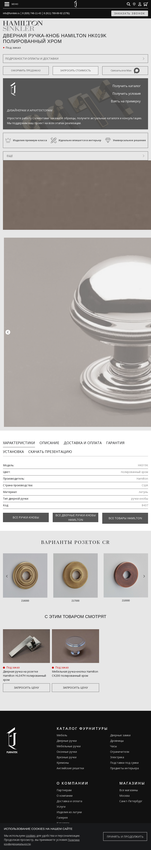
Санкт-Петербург (130, 796)
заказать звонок (129, 13)
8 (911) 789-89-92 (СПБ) (57, 13)
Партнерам (64, 785)
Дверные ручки (67, 736)
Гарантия (115, 439)
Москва (124, 791)
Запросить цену (26, 683)
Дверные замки (120, 730)
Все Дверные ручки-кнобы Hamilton (75, 514)
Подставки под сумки (124, 758)
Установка (13, 448)
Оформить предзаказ (26, 70)
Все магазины (128, 785)
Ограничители (119, 747)
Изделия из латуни (69, 807)
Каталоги (63, 818)
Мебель (62, 730)
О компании (65, 791)
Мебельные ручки (69, 741)
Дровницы (117, 736)
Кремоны (63, 758)
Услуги (61, 802)
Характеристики (19, 439)
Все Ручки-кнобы (26, 514)
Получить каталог (126, 86)
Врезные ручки (66, 752)
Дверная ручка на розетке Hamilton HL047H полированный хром (24, 671)
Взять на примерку (126, 101)
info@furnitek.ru (11, 13)
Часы (113, 741)
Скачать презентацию (50, 448)
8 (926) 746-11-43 (31, 13)
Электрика (117, 752)
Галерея (62, 813)
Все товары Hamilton (125, 514)
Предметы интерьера (124, 763)
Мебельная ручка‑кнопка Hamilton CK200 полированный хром (75, 669)
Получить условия (126, 93)
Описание (49, 439)
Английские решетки (70, 763)
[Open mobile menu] (11, 4)
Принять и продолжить (125, 836)
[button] (8, 330)
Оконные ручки (67, 747)
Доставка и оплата (83, 439)
